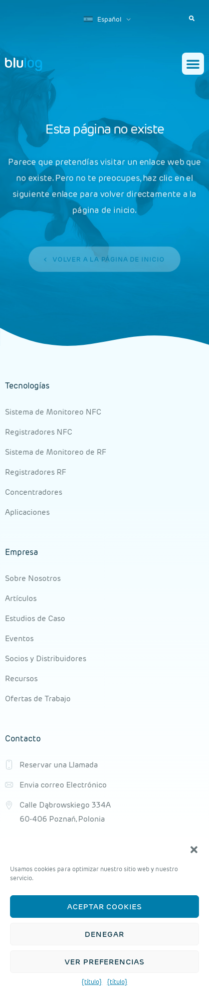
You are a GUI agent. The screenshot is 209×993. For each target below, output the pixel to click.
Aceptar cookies (104, 906)
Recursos (21, 678)
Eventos (19, 638)
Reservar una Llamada (59, 764)
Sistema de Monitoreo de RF (55, 452)
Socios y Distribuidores (45, 658)
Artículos (21, 598)
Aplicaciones (27, 512)
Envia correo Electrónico (63, 784)
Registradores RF (35, 472)
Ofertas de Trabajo (38, 698)
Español (102, 19)
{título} (92, 981)
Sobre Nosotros (33, 578)
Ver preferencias (104, 961)
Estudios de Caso (35, 618)
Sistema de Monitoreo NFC (53, 412)
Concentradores (33, 492)
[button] (194, 850)
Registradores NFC (38, 432)
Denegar (104, 934)
